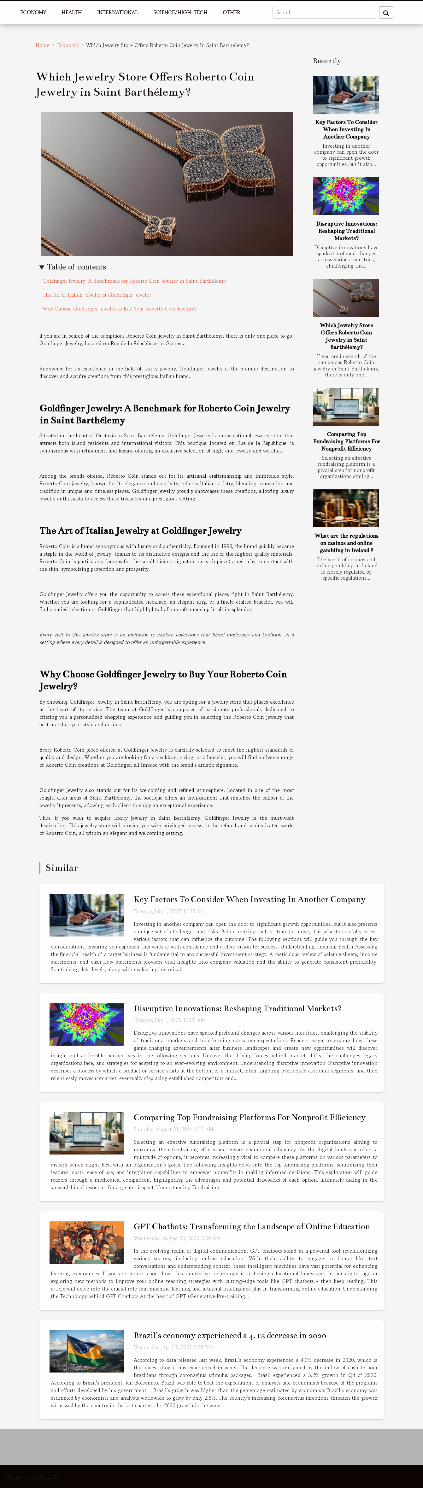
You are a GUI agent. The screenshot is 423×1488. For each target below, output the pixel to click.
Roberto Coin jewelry (63, 483)
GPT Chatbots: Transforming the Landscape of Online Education (252, 1226)
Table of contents (76, 266)
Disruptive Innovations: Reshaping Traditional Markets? (346, 231)
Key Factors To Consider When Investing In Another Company (346, 129)
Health (72, 12)
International (117, 12)
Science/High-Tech (180, 12)
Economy (33, 12)
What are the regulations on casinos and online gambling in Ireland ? (346, 543)
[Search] (324, 12)
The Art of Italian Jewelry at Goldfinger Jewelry (97, 294)
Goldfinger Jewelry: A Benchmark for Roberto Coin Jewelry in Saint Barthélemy (134, 281)
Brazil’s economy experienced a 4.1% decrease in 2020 (230, 1335)
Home (43, 45)
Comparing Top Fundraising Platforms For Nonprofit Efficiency (346, 441)
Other (231, 12)
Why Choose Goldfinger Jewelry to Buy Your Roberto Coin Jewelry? (120, 308)
